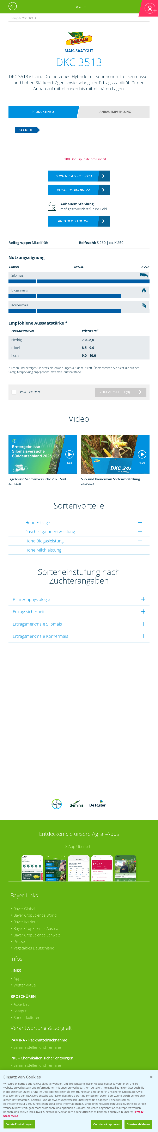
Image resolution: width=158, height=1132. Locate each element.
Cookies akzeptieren (106, 1124)
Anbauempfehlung (115, 112)
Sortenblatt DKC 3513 (74, 176)
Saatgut (20, 952)
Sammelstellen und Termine (37, 988)
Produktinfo (43, 112)
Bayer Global (24, 850)
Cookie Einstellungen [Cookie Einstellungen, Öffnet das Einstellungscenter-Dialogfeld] (19, 1124)
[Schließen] (151, 1077)
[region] (79, 1101)
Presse (19, 883)
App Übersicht (80, 788)
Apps (18, 920)
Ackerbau (22, 946)
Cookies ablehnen (138, 1124)
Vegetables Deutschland (34, 889)
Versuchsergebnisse (73, 190)
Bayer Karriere (26, 863)
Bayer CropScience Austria (36, 870)
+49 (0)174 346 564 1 (42, 1041)
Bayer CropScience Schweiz (37, 876)
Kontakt (23, 1052)
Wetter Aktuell (25, 926)
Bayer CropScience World (35, 857)
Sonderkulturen (27, 959)
